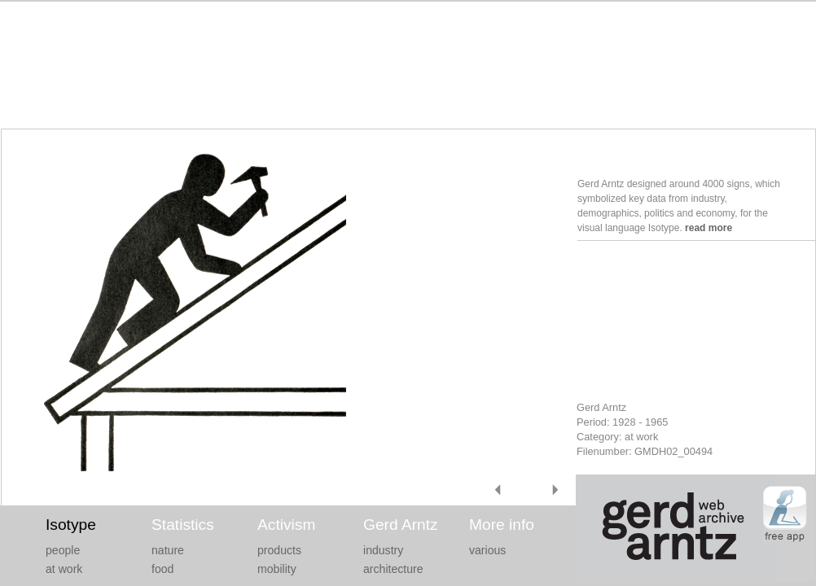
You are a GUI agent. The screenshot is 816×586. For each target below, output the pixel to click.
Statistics (182, 524)
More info (501, 524)
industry (383, 550)
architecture (393, 568)
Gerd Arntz (400, 524)
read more (708, 228)
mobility (276, 568)
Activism (286, 524)
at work (64, 568)
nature (167, 550)
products (279, 550)
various (487, 550)
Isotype (71, 524)
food (162, 568)
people (63, 550)
